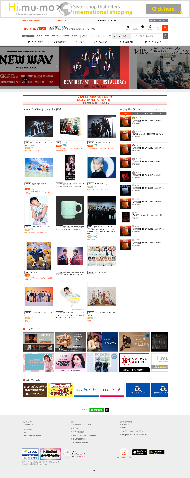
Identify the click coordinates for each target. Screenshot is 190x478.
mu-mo (124, 428)
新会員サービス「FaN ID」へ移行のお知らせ (95, 100)
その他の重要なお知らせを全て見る (95, 103)
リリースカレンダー (101, 42)
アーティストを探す (35, 42)
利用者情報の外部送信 (80, 443)
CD (136, 113)
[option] (95, 67)
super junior (93, 36)
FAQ (25, 432)
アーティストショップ (153, 42)
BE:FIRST (66, 36)
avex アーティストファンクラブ (132, 431)
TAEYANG (75, 36)
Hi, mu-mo (125, 424)
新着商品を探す (60, 42)
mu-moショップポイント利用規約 (84, 435)
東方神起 (84, 36)
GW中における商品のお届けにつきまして (95, 97)
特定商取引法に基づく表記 (82, 425)
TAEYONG (39, 36)
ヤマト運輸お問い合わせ (32, 436)
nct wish (103, 36)
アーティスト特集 (126, 42)
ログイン (86, 29)
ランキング (80, 42)
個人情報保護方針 (79, 439)
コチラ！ (64, 29)
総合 (125, 113)
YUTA (47, 36)
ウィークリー (162, 109)
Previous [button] (56, 67)
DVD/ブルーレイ (150, 113)
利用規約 (76, 428)
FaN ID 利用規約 (78, 432)
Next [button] (134, 67)
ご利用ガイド (28, 425)
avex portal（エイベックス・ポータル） (135, 435)
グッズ (162, 113)
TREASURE (56, 36)
